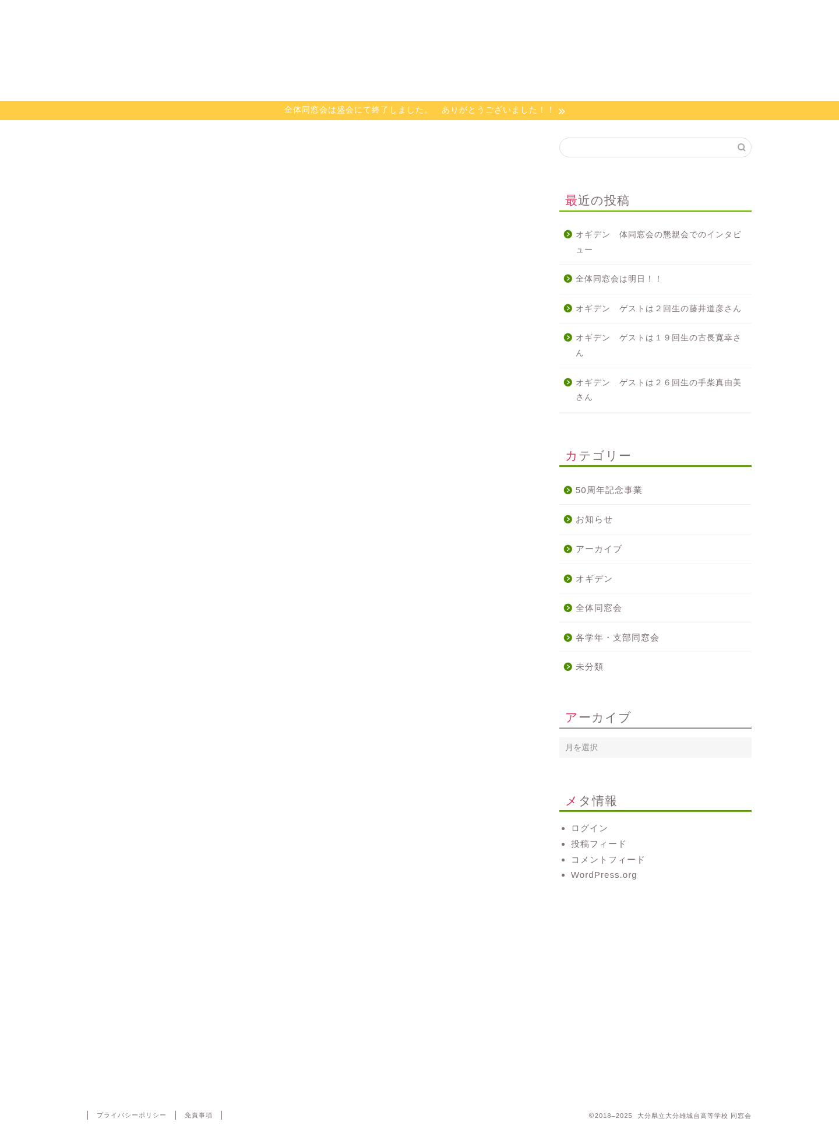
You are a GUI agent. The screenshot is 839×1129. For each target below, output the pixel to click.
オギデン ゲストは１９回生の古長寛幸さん (659, 345)
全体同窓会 (599, 608)
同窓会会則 (254, 14)
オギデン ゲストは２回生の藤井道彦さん (659, 308)
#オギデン (108, 735)
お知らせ (594, 519)
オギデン (475, 14)
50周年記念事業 (609, 490)
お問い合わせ (585, 14)
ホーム (143, 14)
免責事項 (199, 1115)
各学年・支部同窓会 (618, 637)
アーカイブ (599, 549)
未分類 (590, 666)
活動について (364, 14)
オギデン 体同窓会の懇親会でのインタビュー (659, 242)
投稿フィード (599, 844)
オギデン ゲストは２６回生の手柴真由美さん (659, 390)
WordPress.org (604, 875)
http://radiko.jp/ (120, 700)
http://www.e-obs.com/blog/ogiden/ (162, 631)
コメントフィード (608, 859)
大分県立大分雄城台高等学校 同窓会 (419, 63)
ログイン (589, 828)
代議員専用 (696, 14)
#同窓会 (148, 735)
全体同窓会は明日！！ (619, 279)
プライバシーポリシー (132, 1115)
